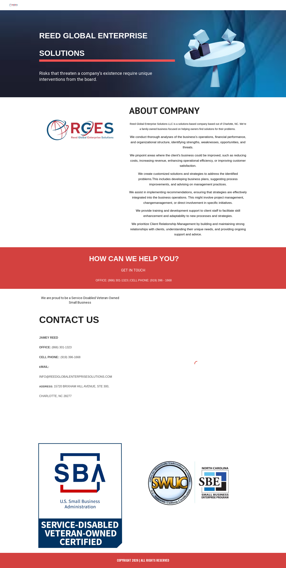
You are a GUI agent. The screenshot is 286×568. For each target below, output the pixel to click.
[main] (107, 42)
